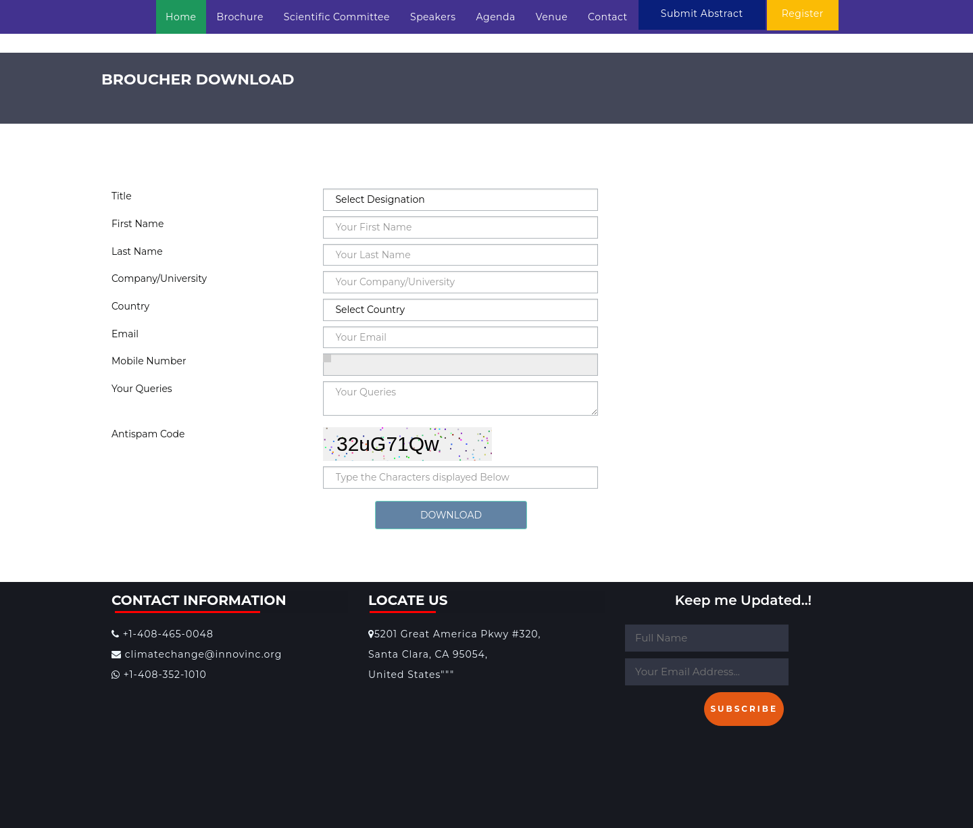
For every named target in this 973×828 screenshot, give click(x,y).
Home (181, 17)
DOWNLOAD (451, 515)
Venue (552, 17)
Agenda (496, 17)
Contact (608, 17)
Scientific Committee (337, 17)
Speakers (433, 17)
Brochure (240, 17)
